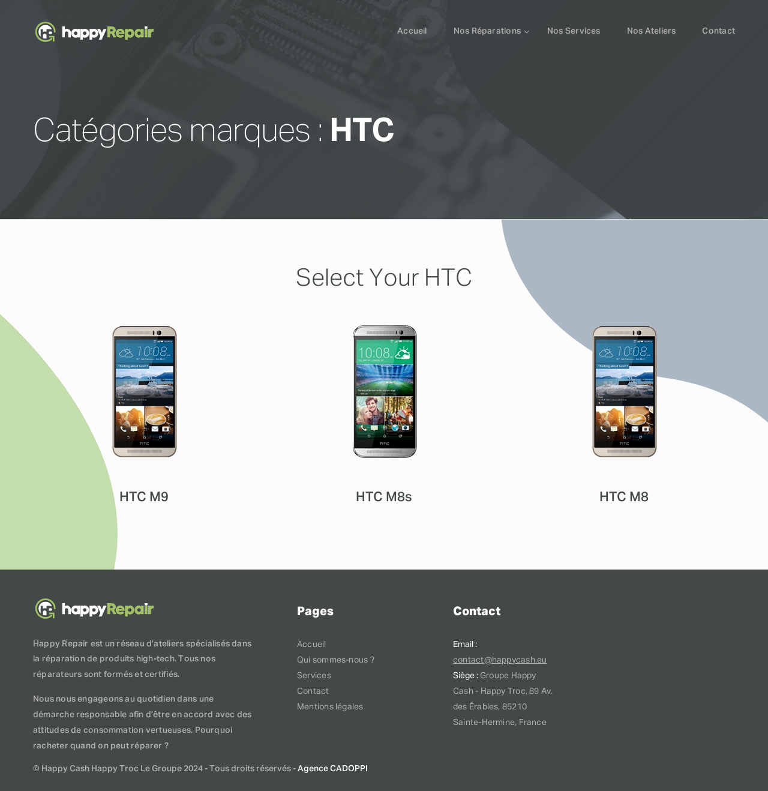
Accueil (412, 31)
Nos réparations (487, 31)
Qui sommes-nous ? (335, 660)
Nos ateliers (651, 31)
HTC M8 (624, 497)
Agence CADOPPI (333, 769)
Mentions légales (330, 707)
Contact (718, 31)
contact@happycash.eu (500, 660)
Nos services (574, 31)
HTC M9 (144, 497)
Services (314, 676)
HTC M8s (384, 497)
